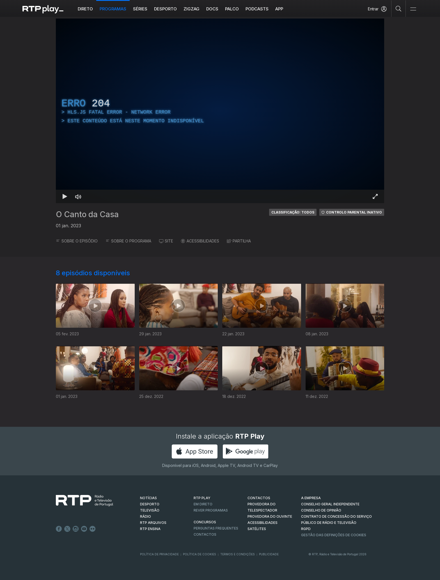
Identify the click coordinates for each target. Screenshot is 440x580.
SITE (166, 241)
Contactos (205, 534)
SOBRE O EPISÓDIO (77, 241)
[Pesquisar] (398, 8)
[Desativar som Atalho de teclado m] (78, 196)
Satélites (256, 529)
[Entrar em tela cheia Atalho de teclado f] (375, 196)
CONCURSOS (205, 522)
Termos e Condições (237, 554)
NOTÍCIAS (148, 498)
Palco (232, 9)
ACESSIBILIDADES (200, 241)
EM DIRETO (203, 504)
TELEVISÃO (149, 510)
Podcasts (257, 9)
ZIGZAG (192, 9)
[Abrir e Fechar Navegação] (413, 9)
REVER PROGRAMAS (211, 510)
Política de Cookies (199, 554)
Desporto (165, 9)
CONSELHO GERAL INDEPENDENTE (330, 504)
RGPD (306, 529)
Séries (140, 9)
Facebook (59, 529)
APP (279, 9)
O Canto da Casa (87, 214)
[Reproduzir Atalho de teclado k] (65, 196)
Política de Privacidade (159, 554)
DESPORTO (149, 504)
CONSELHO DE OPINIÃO (321, 510)
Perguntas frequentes (216, 528)
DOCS (212, 9)
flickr (93, 529)
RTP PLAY (202, 498)
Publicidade (269, 554)
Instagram (76, 529)
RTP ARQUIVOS (153, 523)
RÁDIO (145, 516)
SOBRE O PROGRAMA (128, 241)
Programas (113, 9)
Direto (85, 9)
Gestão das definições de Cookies (333, 535)
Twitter (67, 529)
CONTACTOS (258, 498)
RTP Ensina (150, 529)
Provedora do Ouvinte (269, 516)
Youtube (84, 529)
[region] (220, 111)
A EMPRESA (311, 498)
